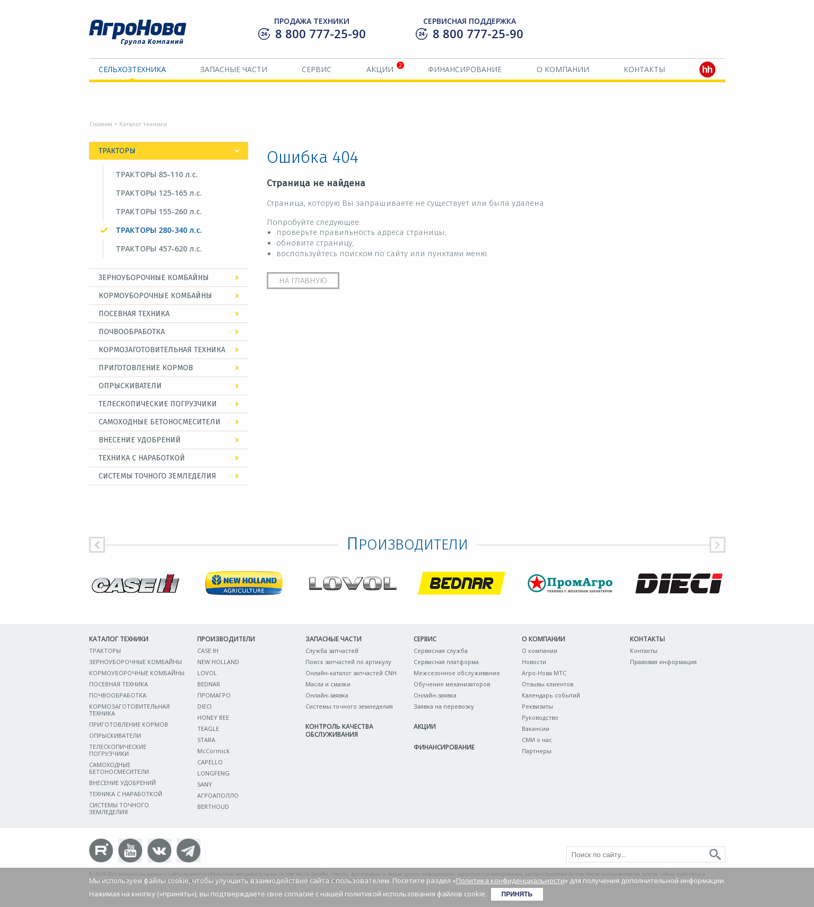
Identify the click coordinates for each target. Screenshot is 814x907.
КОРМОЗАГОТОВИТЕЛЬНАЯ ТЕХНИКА (162, 349)
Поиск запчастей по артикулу (348, 661)
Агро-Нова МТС (544, 672)
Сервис (316, 69)
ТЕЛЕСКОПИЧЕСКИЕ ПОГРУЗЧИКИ (158, 403)
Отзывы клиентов (547, 684)
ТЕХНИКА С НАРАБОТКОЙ (142, 458)
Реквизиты (537, 706)
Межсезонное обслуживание (457, 672)
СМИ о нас (537, 739)
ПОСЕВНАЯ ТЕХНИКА (134, 313)
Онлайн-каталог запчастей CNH (351, 672)
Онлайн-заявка (326, 695)
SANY (204, 784)
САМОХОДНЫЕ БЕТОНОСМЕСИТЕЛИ (160, 421)
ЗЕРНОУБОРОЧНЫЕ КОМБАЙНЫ (154, 277)
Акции (379, 69)
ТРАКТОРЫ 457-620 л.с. (159, 248)
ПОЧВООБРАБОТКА (132, 331)
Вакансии (535, 728)
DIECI (204, 706)
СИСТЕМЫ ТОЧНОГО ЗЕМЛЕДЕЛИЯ (157, 476)
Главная (101, 124)
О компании (563, 69)
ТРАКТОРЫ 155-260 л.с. (159, 211)
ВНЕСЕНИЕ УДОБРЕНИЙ (140, 439)
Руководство (540, 717)
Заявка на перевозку (444, 706)
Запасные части (233, 69)
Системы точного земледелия (349, 706)
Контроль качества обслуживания (339, 730)
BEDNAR (208, 684)
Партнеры (537, 750)
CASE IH (207, 650)
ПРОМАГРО (214, 695)
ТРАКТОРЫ (117, 150)
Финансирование (465, 69)
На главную (303, 280)
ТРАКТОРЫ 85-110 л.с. (157, 174)
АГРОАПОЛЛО (218, 795)
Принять (517, 894)
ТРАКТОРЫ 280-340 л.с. (159, 230)
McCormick (213, 750)
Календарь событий (551, 695)
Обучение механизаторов (452, 684)
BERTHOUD (213, 806)
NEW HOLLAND (218, 661)
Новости (534, 661)
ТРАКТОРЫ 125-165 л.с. (159, 193)
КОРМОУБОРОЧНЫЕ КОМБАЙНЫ (155, 295)
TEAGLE (208, 728)
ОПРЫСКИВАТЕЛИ (130, 385)
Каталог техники (118, 639)
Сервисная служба (441, 650)
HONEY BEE (213, 717)
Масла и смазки (328, 684)
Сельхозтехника (132, 69)
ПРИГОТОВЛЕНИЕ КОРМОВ (146, 367)
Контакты (644, 69)
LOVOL (207, 672)
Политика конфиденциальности (510, 880)
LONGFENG (213, 773)
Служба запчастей (331, 650)
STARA (206, 739)
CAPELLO (210, 761)
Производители (226, 639)
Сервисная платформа (446, 661)
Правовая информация (663, 661)
